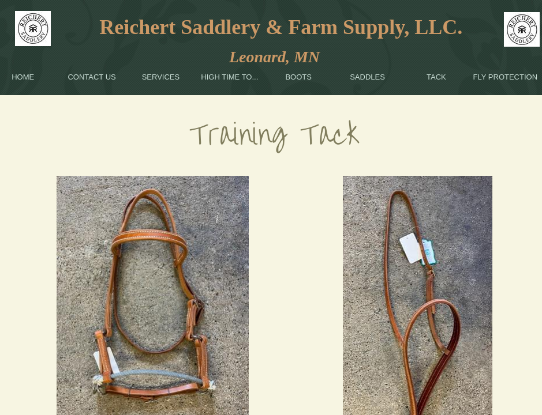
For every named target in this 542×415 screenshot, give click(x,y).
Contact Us (91, 77)
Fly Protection (505, 77)
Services (161, 77)
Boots (298, 77)
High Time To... (229, 77)
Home (23, 77)
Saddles (367, 77)
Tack (436, 77)
